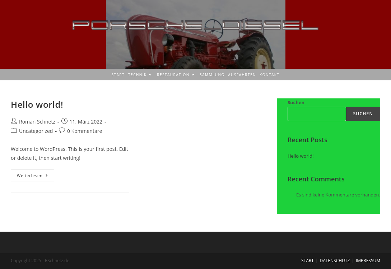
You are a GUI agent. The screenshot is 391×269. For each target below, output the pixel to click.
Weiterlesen (35, 174)
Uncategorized (36, 130)
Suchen (296, 102)
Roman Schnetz (37, 121)
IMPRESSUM (368, 261)
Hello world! (37, 104)
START (307, 261)
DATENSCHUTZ (335, 261)
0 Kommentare (84, 130)
